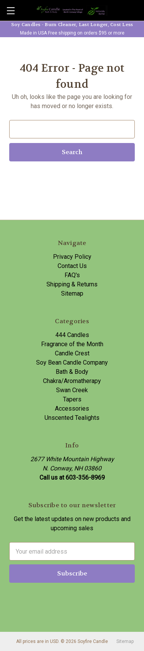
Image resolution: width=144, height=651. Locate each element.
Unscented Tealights (72, 417)
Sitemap (72, 293)
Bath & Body (72, 371)
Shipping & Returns (72, 284)
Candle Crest (72, 353)
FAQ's (72, 275)
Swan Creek (72, 390)
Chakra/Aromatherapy (72, 381)
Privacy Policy (72, 256)
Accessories (72, 408)
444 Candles (72, 335)
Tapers (72, 399)
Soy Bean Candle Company (72, 362)
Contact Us (72, 266)
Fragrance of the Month (72, 344)
